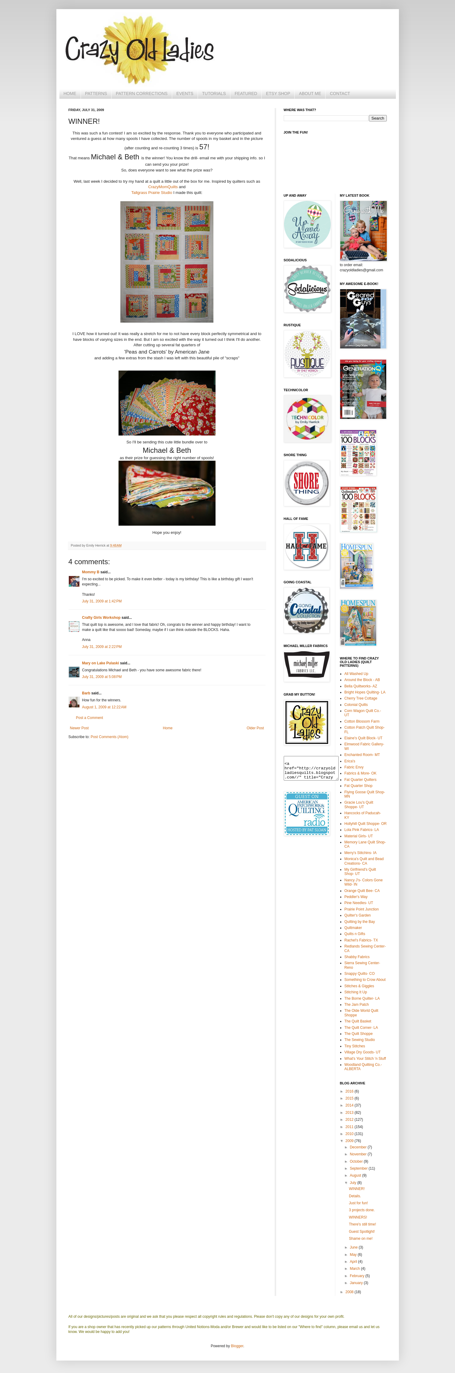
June (354, 1247)
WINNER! (357, 1189)
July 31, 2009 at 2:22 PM (102, 647)
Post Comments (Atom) (110, 737)
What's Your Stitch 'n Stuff (365, 1058)
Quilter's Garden (357, 915)
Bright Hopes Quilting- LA (364, 692)
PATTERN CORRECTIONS (142, 93)
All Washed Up (356, 674)
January (357, 1283)
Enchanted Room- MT (362, 755)
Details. (355, 1196)
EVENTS (184, 93)
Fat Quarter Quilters (360, 780)
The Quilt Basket (357, 1021)
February (357, 1276)
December (359, 1147)
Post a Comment (89, 718)
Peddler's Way (356, 897)
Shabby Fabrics (357, 957)
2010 (350, 1134)
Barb (86, 693)
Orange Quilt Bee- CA (362, 891)
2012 (350, 1119)
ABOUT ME (310, 93)
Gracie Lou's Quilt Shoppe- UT (358, 804)
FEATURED (246, 93)
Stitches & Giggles (359, 986)
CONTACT (340, 93)
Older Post (255, 728)
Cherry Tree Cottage (360, 698)
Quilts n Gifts (354, 934)
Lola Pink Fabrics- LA (361, 830)
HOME (70, 93)
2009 (350, 1141)
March (355, 1268)
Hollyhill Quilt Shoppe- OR (365, 824)
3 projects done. (362, 1210)
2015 (350, 1098)
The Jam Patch (356, 1004)
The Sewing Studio (359, 1040)
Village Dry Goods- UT (362, 1052)
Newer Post (79, 728)
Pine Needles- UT (358, 903)
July (353, 1183)
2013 (350, 1112)
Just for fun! (358, 1203)
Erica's (349, 761)
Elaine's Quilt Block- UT (363, 738)
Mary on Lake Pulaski (100, 663)
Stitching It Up (355, 992)
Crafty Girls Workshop (101, 617)
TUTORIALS (214, 93)
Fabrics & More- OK (360, 773)
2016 (350, 1091)
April (354, 1261)
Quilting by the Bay (359, 922)
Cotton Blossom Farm (362, 721)
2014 (350, 1105)
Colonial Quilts (356, 705)
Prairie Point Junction (361, 909)
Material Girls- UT (358, 836)
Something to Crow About (365, 980)
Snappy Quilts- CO (359, 973)
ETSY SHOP (278, 93)
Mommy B (90, 572)
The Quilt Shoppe (358, 1034)
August (356, 1175)
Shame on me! (361, 1238)
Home (167, 728)
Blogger (237, 1346)
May (354, 1255)
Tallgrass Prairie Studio (151, 192)
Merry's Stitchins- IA (360, 853)
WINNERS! (358, 1217)
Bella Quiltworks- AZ (360, 686)
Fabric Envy (353, 767)
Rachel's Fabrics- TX (361, 940)
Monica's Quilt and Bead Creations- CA (364, 861)
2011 (350, 1127)
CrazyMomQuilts (163, 187)
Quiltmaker (353, 928)
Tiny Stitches (354, 1046)
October (357, 1161)
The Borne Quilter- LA (362, 998)
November (359, 1154)
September (359, 1168)
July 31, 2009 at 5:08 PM (102, 677)
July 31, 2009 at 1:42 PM (102, 601)
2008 (350, 1292)
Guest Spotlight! (362, 1231)
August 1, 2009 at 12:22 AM (104, 707)
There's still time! (362, 1224)
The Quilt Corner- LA (361, 1028)
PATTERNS (96, 93)
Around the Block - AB (362, 680)
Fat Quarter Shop (358, 786)
